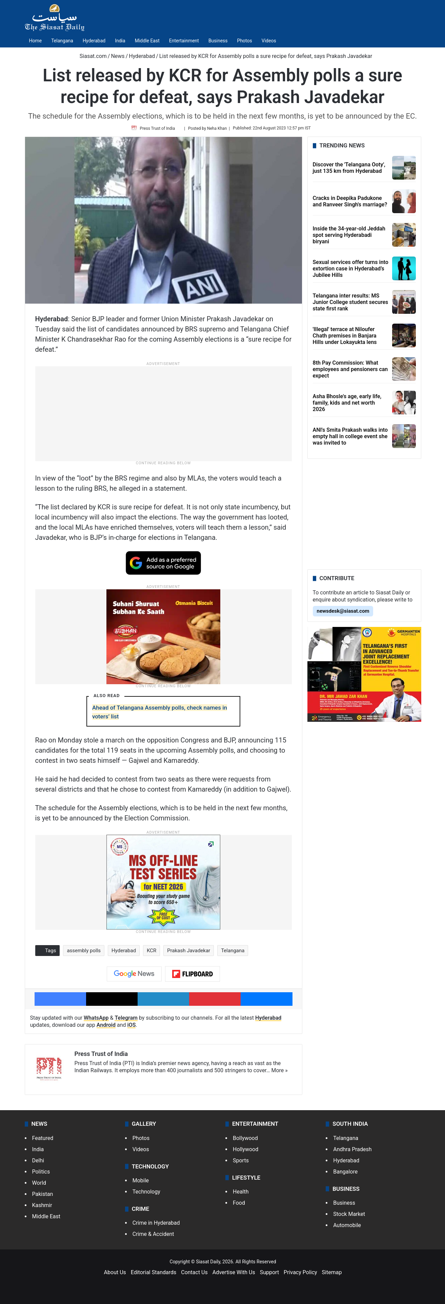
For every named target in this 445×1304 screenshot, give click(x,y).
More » (279, 1073)
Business (218, 40)
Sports (241, 1162)
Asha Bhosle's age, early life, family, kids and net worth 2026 (347, 405)
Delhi (38, 1162)
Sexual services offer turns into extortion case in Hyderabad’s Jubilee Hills (350, 271)
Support (269, 1274)
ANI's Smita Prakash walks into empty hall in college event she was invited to (350, 438)
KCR (151, 953)
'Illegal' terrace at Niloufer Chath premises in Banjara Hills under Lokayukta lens (345, 338)
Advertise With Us (234, 1274)
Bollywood (245, 1140)
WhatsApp (96, 1020)
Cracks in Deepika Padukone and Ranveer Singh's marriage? (350, 204)
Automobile (347, 1227)
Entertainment (184, 40)
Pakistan (42, 1196)
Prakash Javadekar (188, 953)
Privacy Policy (300, 1274)
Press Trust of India (159, 129)
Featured (43, 1140)
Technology (146, 1193)
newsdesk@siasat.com (343, 613)
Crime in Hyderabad (156, 1225)
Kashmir (42, 1207)
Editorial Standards (154, 1274)
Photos (244, 40)
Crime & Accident (153, 1236)
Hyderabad (94, 40)
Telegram (126, 1020)
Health (241, 1193)
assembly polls (84, 953)
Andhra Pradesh (352, 1151)
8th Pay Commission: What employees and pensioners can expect (350, 371)
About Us (115, 1274)
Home (35, 40)
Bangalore (345, 1173)
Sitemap (332, 1274)
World (39, 1185)
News (117, 56)
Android (106, 1027)
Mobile (141, 1182)
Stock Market (349, 1216)
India (120, 40)
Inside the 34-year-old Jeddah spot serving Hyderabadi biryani (349, 237)
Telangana (62, 40)
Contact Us (194, 1274)
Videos (269, 40)
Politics (41, 1173)
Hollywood (245, 1151)
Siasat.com (90, 56)
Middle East (147, 40)
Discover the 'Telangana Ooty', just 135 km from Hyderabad (349, 170)
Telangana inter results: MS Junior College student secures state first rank (350, 304)
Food (239, 1205)
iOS (131, 1027)
